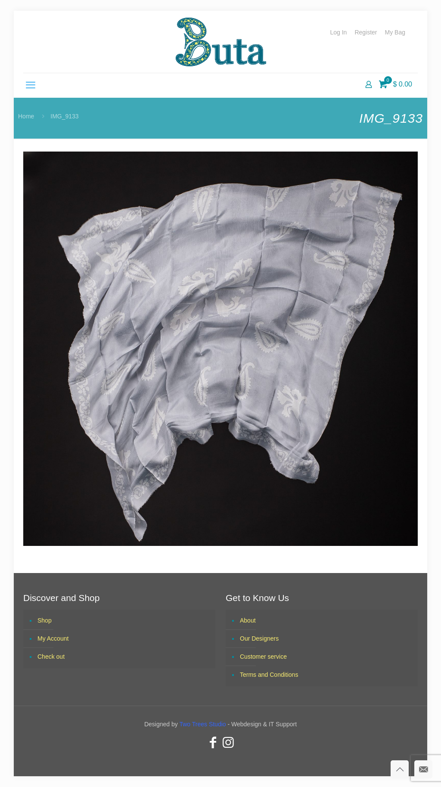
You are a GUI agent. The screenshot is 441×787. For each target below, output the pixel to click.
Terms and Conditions (269, 674)
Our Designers (259, 638)
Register (365, 32)
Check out (51, 656)
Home (26, 116)
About (248, 620)
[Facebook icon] (212, 742)
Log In (338, 32)
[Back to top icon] (400, 769)
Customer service (263, 656)
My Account (52, 638)
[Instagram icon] (228, 742)
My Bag (395, 32)
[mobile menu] (30, 85)
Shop (44, 620)
